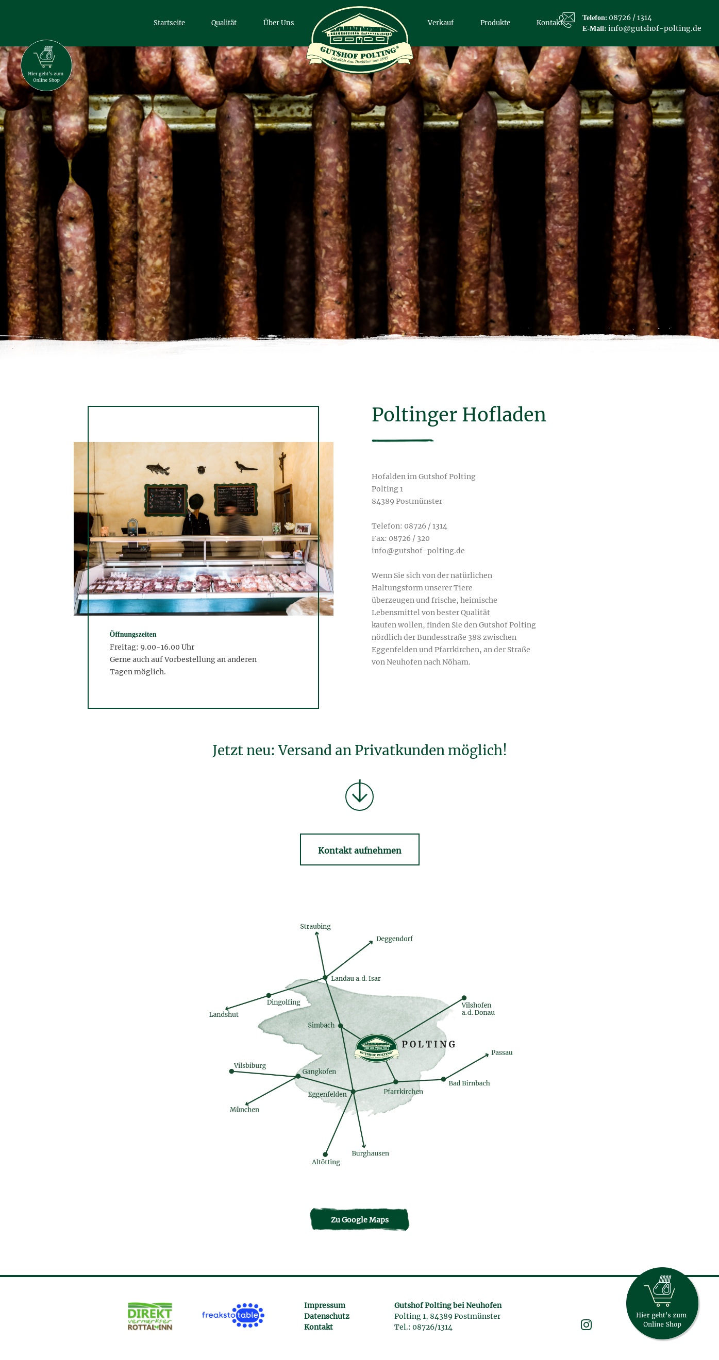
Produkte (495, 23)
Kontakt (318, 1327)
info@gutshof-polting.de (654, 28)
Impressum (324, 1305)
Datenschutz (326, 1316)
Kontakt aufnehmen (360, 850)
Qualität (224, 23)
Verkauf (441, 23)
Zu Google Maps (360, 1220)
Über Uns (278, 23)
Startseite (169, 23)
